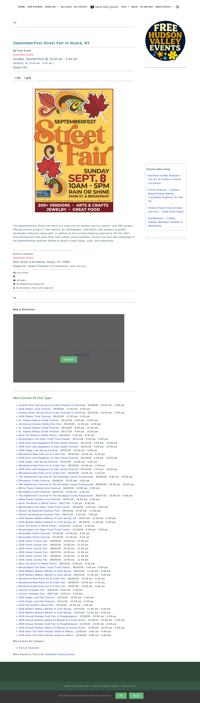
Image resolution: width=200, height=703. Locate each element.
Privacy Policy (82, 354)
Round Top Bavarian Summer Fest (39, 511)
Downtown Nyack (23, 55)
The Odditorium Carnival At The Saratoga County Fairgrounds (56, 477)
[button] (177, 7)
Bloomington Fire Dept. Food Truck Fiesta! (44, 439)
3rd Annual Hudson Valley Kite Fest (40, 424)
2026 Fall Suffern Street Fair (36, 605)
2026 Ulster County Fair (33, 541)
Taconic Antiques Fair (32, 590)
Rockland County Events (60, 654)
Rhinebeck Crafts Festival (34, 480)
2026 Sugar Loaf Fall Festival (36, 597)
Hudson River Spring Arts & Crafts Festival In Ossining (52, 405)
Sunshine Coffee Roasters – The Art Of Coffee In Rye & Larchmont (165, 179)
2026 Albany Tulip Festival (35, 409)
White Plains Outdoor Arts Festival (40, 488)
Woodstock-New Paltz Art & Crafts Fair (42, 454)
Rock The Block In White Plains (38, 435)
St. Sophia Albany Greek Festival (39, 420)
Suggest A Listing (100, 686)
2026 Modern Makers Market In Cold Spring (45, 571)
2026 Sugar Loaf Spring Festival (38, 450)
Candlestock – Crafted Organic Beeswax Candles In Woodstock (165, 222)
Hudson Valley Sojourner (76, 686)
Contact (115, 686)
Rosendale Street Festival (34, 533)
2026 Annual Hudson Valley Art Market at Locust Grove (52, 620)
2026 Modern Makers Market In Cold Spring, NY (48, 518)
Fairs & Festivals (29, 648)
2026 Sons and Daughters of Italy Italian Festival (48, 443)
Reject (136, 695)
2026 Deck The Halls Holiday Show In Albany (46, 631)
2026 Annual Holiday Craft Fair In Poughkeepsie (48, 616)
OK (121, 695)
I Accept (68, 359)
